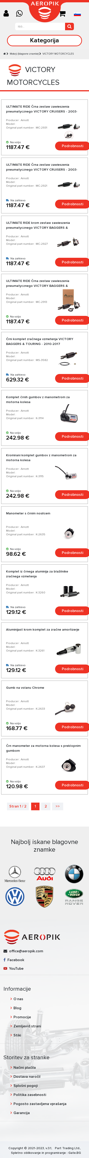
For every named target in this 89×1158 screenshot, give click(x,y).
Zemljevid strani (27, 1026)
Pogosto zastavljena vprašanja (39, 1104)
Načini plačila (24, 1067)
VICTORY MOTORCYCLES (58, 53)
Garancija (21, 1113)
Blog (17, 1008)
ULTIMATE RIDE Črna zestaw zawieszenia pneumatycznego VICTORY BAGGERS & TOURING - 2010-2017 (37, 285)
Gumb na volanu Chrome (25, 688)
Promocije (22, 1017)
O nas (18, 999)
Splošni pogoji (25, 1085)
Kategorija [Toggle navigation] (44, 40)
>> (58, 806)
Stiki (17, 1035)
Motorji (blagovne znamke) (24, 53)
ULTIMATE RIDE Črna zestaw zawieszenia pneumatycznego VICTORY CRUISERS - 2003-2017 (41, 111)
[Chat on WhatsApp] (21, 13)
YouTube (13, 968)
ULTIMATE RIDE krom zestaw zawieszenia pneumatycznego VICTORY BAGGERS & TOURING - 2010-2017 (38, 227)
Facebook (13, 960)
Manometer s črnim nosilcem (28, 513)
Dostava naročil (26, 1076)
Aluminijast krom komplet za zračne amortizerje (42, 630)
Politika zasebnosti (29, 1094)
